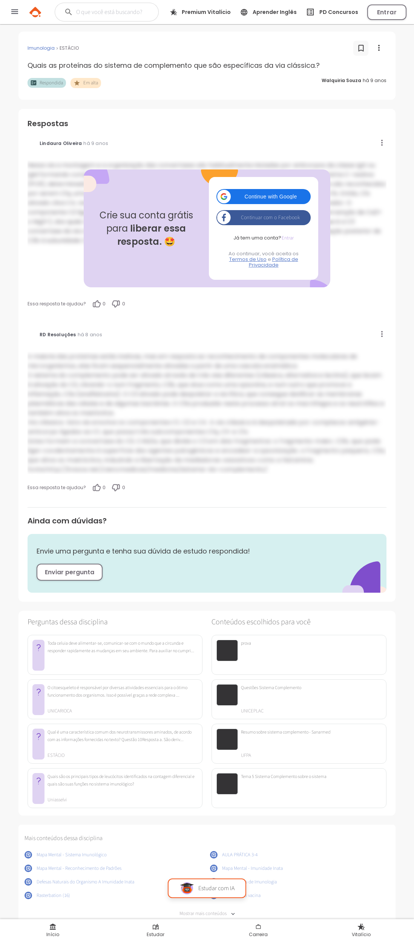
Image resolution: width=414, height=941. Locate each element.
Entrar (387, 12)
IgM (33, 174)
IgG (361, 165)
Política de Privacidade (273, 262)
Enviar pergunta (69, 572)
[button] (263, 196)
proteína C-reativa (345, 174)
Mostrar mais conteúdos (207, 913)
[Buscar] (110, 12)
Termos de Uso (248, 259)
